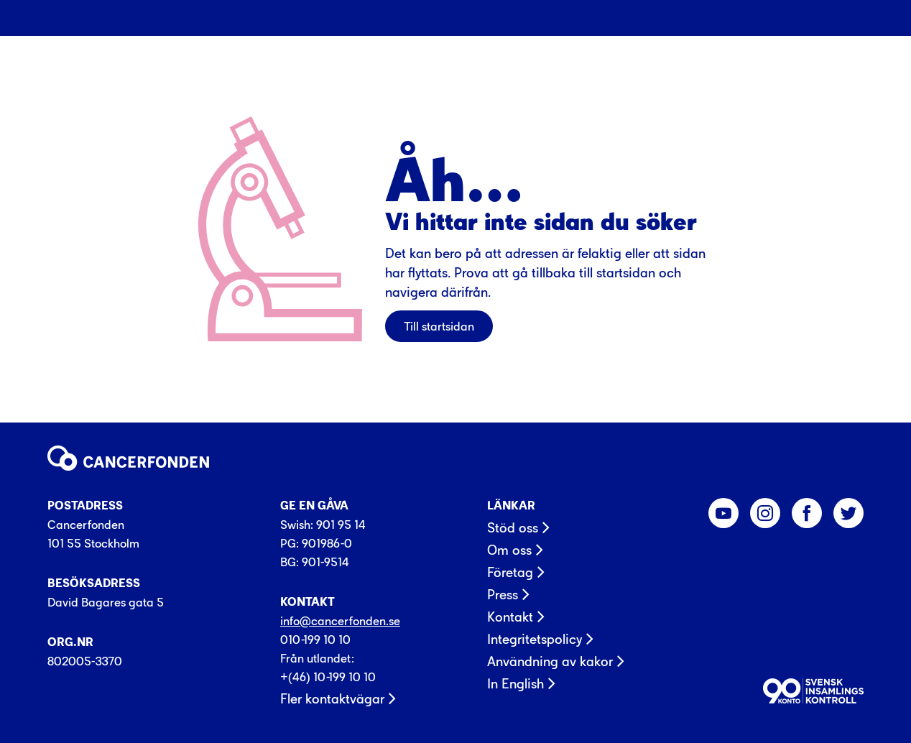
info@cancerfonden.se (340, 621)
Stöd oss (512, 528)
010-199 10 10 (315, 639)
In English (515, 684)
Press (502, 595)
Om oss (509, 550)
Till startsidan (439, 326)
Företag (510, 573)
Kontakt (510, 617)
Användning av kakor (550, 662)
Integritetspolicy (534, 639)
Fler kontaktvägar (332, 699)
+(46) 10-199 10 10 (328, 677)
